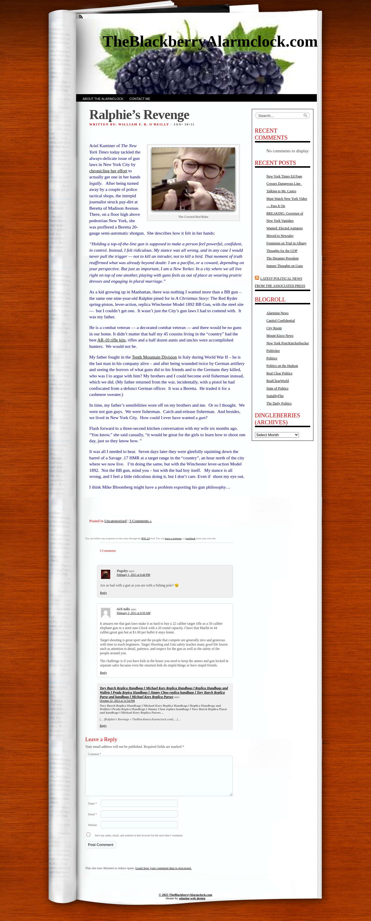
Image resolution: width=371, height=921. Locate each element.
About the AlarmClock (103, 98)
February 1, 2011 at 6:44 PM (133, 574)
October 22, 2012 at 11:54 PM (117, 700)
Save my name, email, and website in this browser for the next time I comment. (139, 842)
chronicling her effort (108, 170)
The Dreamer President (283, 258)
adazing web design (192, 905)
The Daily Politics (279, 403)
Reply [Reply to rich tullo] (103, 672)
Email (92, 821)
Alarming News (278, 313)
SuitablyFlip (275, 396)
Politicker (273, 351)
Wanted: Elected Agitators (285, 228)
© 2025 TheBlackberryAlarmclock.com (185, 901)
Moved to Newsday (280, 236)
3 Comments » (140, 521)
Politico (272, 358)
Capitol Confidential (281, 321)
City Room (274, 328)
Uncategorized (115, 521)
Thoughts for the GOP (282, 251)
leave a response (173, 538)
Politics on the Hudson (282, 366)
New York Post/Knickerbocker (288, 343)
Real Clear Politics (280, 373)
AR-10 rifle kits (111, 339)
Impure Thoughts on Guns (285, 266)
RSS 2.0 (146, 538)
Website (92, 832)
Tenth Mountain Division (154, 356)
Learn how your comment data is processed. (163, 875)
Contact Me (139, 98)
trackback (190, 538)
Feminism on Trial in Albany (287, 243)
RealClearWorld (278, 381)
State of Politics (278, 388)
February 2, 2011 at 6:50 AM (133, 613)
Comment (94, 754)
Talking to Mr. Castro (281, 191)
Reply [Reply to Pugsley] (103, 592)
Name (92, 810)
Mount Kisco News (280, 336)
